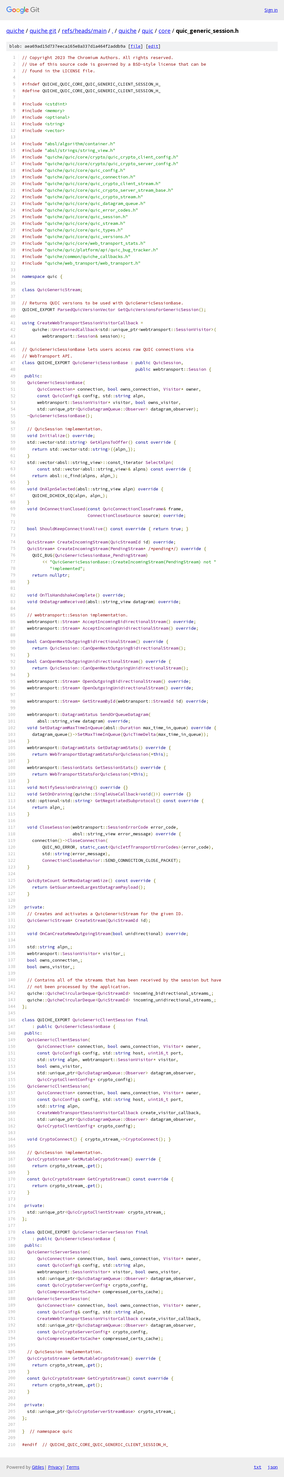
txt (257, 1467)
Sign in (271, 10)
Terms (72, 1467)
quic (147, 30)
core (165, 30)
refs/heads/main (84, 30)
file (135, 46)
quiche (15, 30)
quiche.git (43, 30)
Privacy (55, 1467)
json (273, 1467)
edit (153, 46)
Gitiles (38, 1467)
